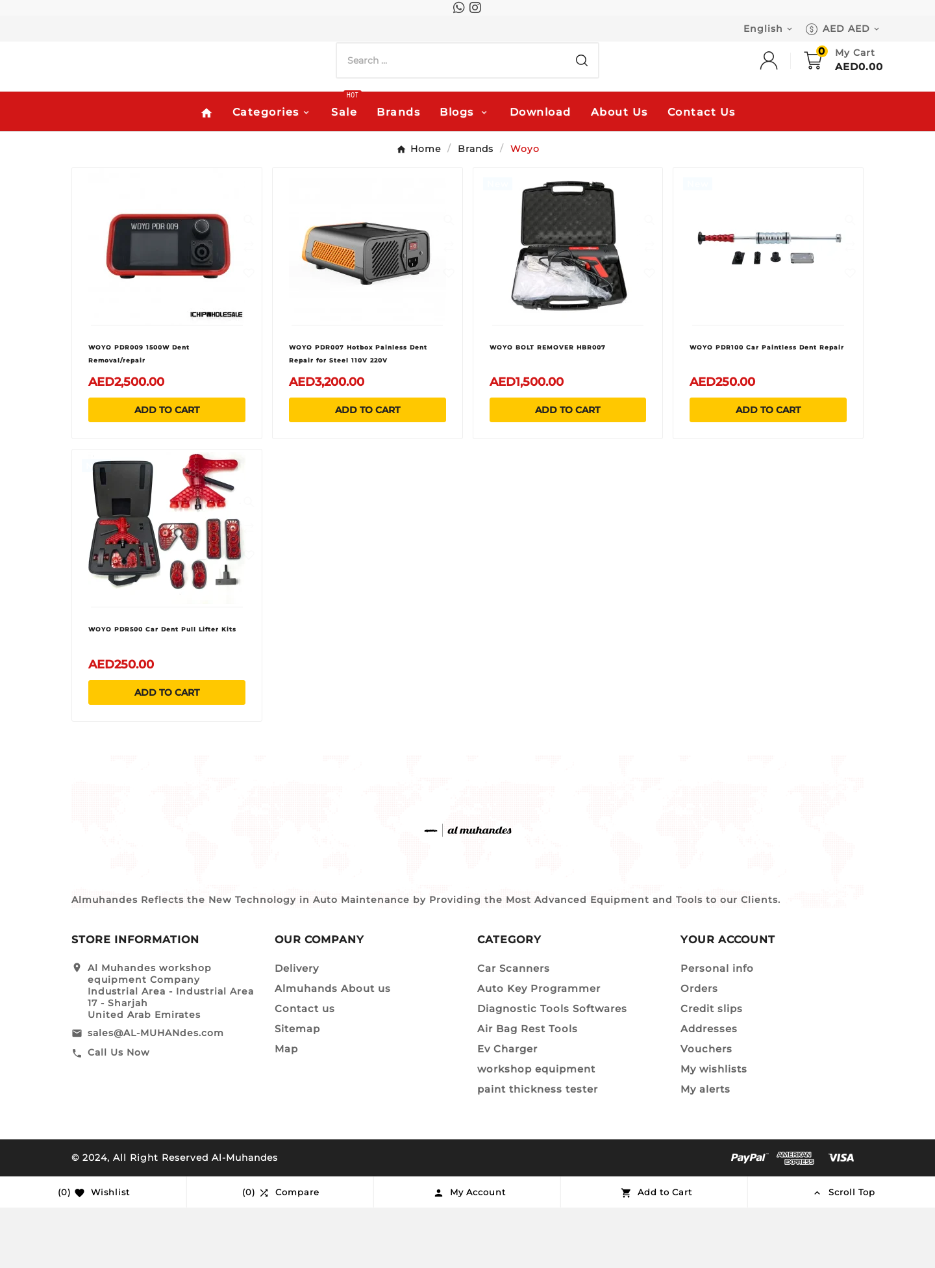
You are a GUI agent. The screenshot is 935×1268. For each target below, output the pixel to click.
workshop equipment (536, 1129)
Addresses (709, 1089)
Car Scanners (513, 1028)
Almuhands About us (333, 1049)
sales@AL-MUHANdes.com (156, 1093)
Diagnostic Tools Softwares (552, 1069)
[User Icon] (782, 108)
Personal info (717, 1028)
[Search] (451, 108)
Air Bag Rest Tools (527, 1089)
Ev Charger (507, 1109)
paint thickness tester (537, 1149)
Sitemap (297, 1089)
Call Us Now (119, 1113)
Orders (699, 1049)
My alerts (705, 1149)
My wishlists (713, 1129)
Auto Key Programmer (539, 1049)
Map (286, 1109)
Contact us (305, 1069)
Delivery (297, 1028)
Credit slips (711, 1069)
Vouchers (706, 1109)
